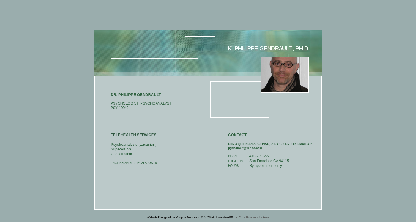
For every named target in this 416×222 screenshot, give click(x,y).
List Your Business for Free (251, 217)
